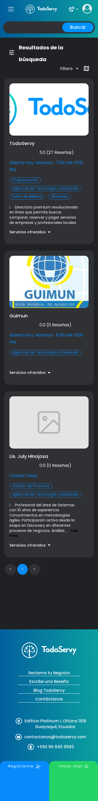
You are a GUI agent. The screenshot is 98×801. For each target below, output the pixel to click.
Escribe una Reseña (49, 681)
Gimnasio (59, 196)
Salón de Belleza (27, 196)
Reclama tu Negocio (49, 673)
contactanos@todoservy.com (55, 737)
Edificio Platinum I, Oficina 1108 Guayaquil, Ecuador (55, 724)
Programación (25, 180)
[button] (73, 9)
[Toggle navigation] (10, 9)
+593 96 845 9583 (55, 747)
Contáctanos (49, 699)
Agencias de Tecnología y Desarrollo (45, 188)
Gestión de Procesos (31, 486)
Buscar (78, 27)
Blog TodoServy (49, 690)
